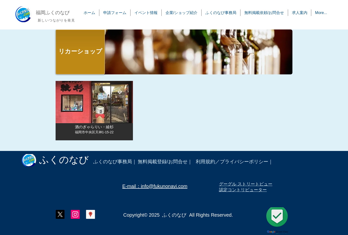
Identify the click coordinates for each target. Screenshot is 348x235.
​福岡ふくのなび (53, 12)
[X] (60, 214)
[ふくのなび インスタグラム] (75, 214)
